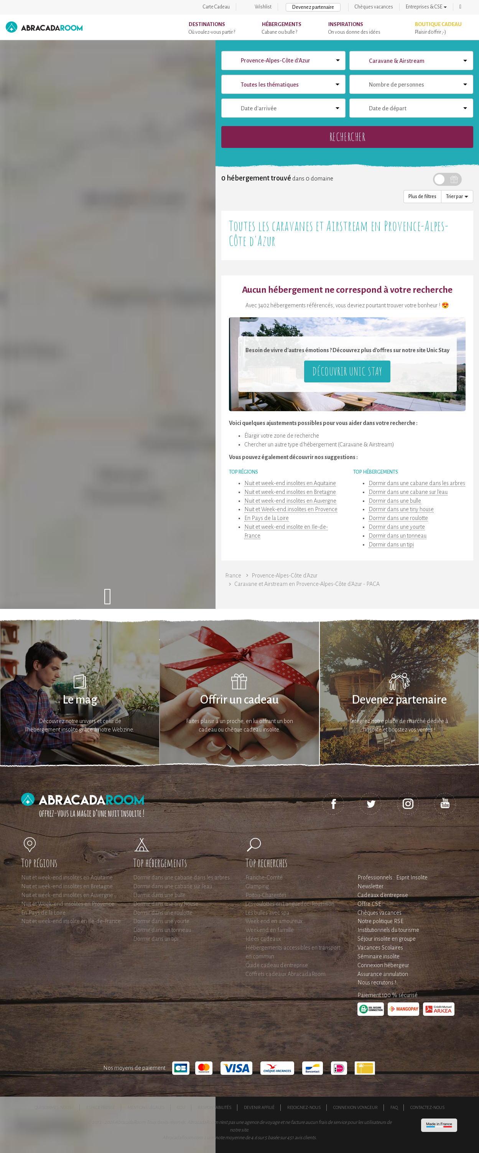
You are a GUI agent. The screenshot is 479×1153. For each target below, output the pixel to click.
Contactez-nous (427, 1107)
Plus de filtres (422, 196)
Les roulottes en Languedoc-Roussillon (289, 904)
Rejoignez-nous (304, 1107)
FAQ (394, 1107)
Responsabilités (214, 1107)
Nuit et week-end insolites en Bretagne (290, 492)
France (233, 575)
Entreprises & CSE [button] (426, 7)
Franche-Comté (264, 877)
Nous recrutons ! (376, 982)
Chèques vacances (374, 7)
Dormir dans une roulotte (398, 518)
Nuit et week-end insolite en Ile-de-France (71, 921)
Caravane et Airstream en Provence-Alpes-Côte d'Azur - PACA (307, 584)
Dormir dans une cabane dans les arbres (417, 483)
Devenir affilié (259, 1107)
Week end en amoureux (274, 921)
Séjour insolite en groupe (386, 939)
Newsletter (370, 886)
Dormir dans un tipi (391, 544)
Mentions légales (146, 1107)
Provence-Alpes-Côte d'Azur (285, 575)
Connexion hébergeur (383, 965)
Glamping (257, 886)
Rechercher (347, 137)
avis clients (305, 1137)
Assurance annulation (382, 974)
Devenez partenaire (313, 7)
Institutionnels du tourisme (388, 930)
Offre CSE (369, 904)
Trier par (457, 196)
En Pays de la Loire (266, 518)
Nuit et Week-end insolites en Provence (290, 509)
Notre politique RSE (380, 921)
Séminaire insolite (378, 956)
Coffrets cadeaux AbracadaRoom (285, 974)
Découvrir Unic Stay (347, 371)
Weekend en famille (269, 930)
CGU (181, 1107)
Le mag (80, 700)
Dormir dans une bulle (395, 501)
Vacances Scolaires (380, 948)
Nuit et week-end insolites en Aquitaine (290, 483)
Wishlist (263, 7)
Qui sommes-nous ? (54, 1107)
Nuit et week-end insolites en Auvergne (290, 501)
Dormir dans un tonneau (397, 536)
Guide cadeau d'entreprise (276, 965)
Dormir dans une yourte (397, 527)
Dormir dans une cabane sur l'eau (408, 492)
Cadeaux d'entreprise (382, 895)
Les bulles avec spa (267, 913)
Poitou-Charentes (265, 895)
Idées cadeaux (263, 939)
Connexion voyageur (355, 1107)
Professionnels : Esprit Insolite (392, 877)
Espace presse (100, 1107)
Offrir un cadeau (239, 700)
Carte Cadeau (216, 7)
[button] (460, 7)
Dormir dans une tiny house (401, 509)
